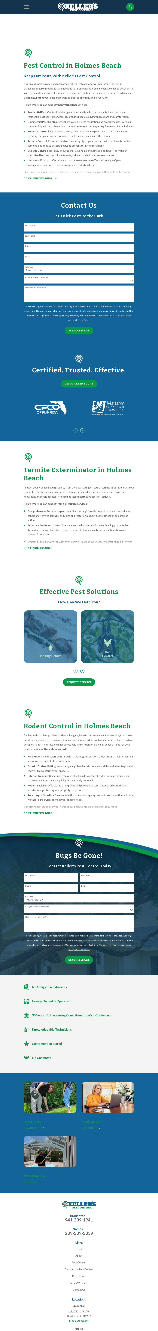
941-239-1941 (79, 1220)
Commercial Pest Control (79, 1269)
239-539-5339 (79, 1233)
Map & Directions (79, 1320)
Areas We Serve (79, 1283)
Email (27, 256)
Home (79, 1249)
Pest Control (79, 1262)
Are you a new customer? (37, 277)
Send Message (79, 330)
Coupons (32, 1182)
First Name (30, 225)
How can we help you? (35, 287)
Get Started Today (79, 383)
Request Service (79, 682)
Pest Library (79, 1276)
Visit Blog (91, 1128)
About (78, 1255)
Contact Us (79, 1289)
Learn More (34, 1128)
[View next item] (82, 430)
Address (29, 267)
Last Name (30, 236)
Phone (28, 246)
